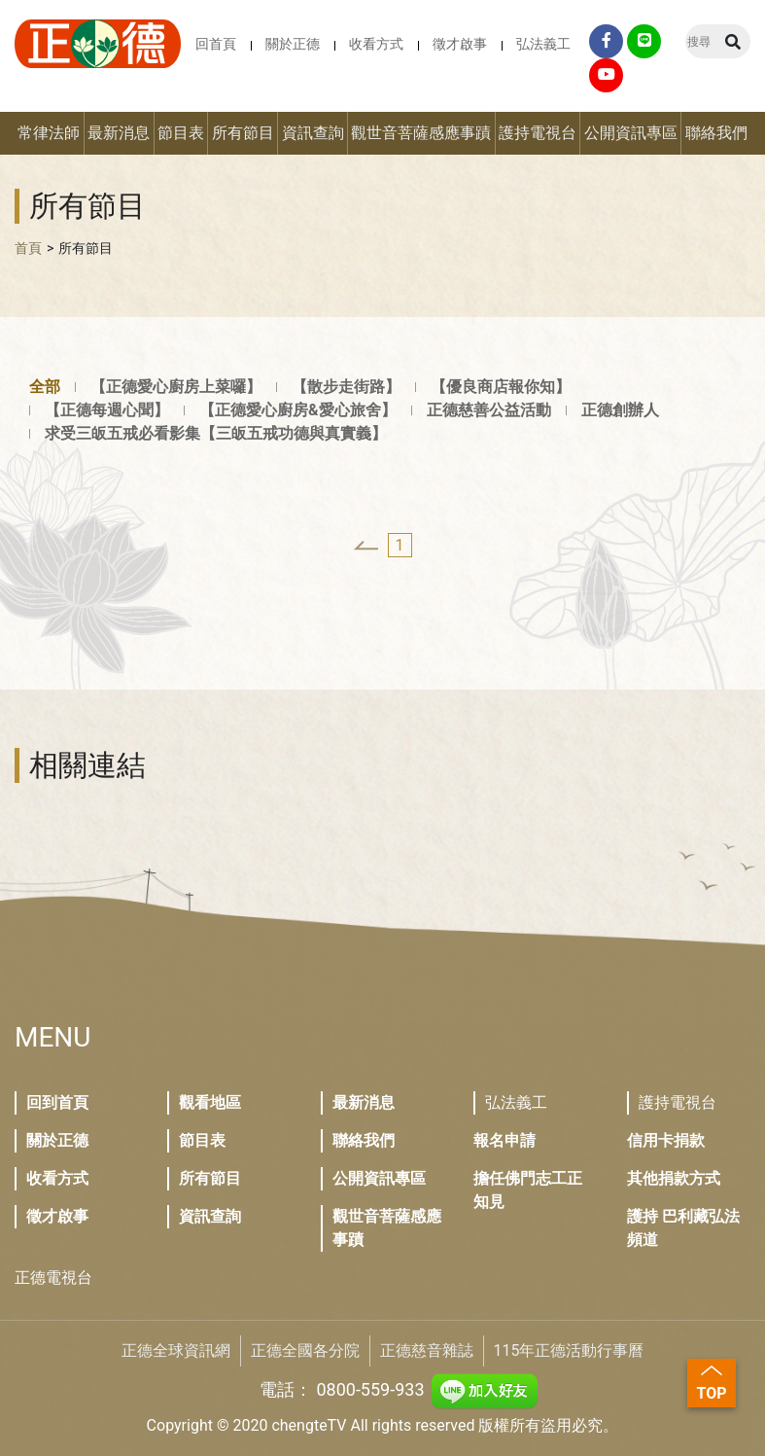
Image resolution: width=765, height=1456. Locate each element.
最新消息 (118, 133)
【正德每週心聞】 (107, 410)
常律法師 (48, 133)
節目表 (180, 133)
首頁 (28, 248)
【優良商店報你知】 (501, 386)
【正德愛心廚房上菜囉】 (175, 386)
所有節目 (243, 133)
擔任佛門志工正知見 (527, 1190)
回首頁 (215, 44)
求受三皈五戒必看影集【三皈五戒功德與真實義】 (216, 433)
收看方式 (376, 44)
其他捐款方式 (673, 1178)
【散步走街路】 (346, 386)
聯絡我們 (716, 133)
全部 (44, 386)
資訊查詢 (313, 133)
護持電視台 (537, 133)
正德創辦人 (620, 410)
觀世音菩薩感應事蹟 (421, 133)
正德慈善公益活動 (489, 410)
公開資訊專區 (631, 133)
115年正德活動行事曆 (569, 1350)
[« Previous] (366, 545)
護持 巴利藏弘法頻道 (683, 1228)
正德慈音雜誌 (426, 1350)
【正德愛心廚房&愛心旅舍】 (298, 410)
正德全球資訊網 (176, 1350)
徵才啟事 (460, 44)
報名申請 (504, 1140)
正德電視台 (53, 1277)
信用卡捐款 (666, 1140)
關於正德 (292, 44)
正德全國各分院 (305, 1350)
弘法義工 (543, 44)
